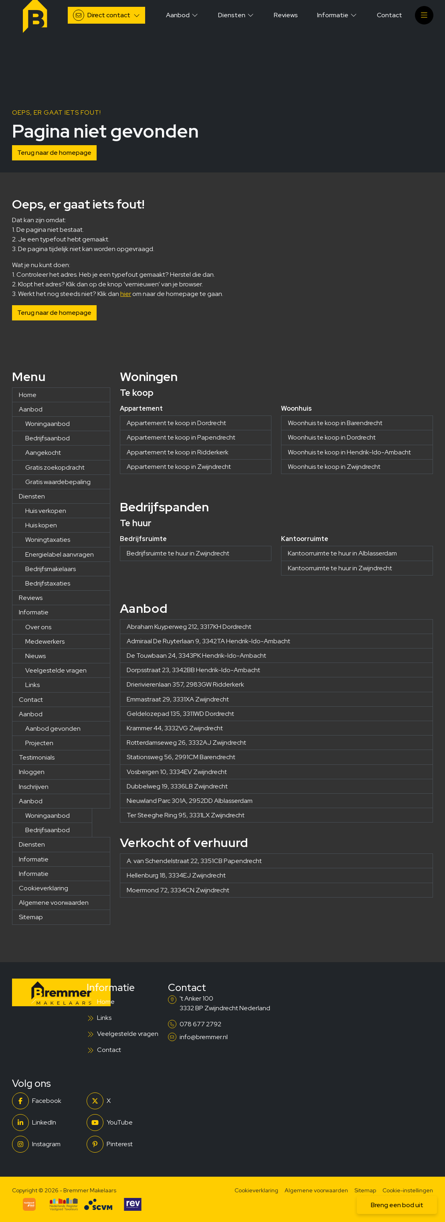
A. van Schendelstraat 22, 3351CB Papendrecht (194, 861)
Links (32, 685)
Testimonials (37, 757)
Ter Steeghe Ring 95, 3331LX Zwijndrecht (186, 815)
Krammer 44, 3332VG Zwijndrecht (175, 728)
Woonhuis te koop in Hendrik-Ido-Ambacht (349, 452)
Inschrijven (34, 786)
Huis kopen (41, 525)
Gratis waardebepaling (58, 482)
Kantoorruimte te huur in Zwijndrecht (340, 568)
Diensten (32, 496)
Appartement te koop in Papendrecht (181, 437)
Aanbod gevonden (53, 728)
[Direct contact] (106, 15)
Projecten (39, 743)
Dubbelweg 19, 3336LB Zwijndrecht (177, 786)
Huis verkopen (45, 511)
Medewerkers (45, 641)
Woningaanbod (47, 423)
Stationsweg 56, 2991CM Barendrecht (181, 757)
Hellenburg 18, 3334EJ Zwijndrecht (176, 875)
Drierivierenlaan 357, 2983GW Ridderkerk (185, 684)
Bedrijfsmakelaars (50, 569)
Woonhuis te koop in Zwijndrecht (334, 466)
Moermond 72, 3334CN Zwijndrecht (178, 890)
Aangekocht (43, 452)
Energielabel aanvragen (59, 554)
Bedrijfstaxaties (47, 583)
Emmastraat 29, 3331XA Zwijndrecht (178, 699)
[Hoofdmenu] (424, 15)
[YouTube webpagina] (121, 1122)
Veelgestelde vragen (56, 670)
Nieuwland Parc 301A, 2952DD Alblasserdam (190, 800)
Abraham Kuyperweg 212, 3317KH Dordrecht (189, 626)
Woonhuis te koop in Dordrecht (332, 437)
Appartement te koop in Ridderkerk (178, 452)
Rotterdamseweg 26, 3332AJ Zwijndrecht (186, 742)
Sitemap (31, 917)
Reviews (30, 598)
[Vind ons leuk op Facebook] (47, 1100)
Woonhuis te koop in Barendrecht (335, 423)
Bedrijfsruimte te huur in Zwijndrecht (178, 553)
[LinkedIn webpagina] (47, 1122)
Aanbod (30, 409)
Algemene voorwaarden (54, 902)
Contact (31, 699)
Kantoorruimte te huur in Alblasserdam (342, 553)
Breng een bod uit (397, 1205)
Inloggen (31, 772)
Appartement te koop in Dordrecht (176, 423)
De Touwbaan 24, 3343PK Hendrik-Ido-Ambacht (196, 655)
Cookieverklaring (43, 888)
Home (27, 395)
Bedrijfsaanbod (47, 438)
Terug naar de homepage (54, 152)
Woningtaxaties (47, 539)
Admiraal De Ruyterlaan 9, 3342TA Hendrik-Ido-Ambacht (208, 641)
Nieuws (35, 656)
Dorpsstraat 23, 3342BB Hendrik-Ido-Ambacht (193, 670)
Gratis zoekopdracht (55, 467)
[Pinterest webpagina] (121, 1144)
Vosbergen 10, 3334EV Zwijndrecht (177, 772)
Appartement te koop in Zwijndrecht (179, 466)
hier (125, 294)
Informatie (34, 612)
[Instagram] (47, 1144)
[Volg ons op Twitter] (121, 1100)
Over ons (38, 627)
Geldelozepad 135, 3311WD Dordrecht (180, 713)
